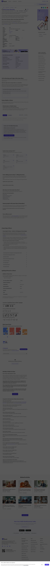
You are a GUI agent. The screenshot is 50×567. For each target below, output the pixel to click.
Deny (42, 564)
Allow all (47, 564)
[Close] (49, 562)
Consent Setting (25, 565)
